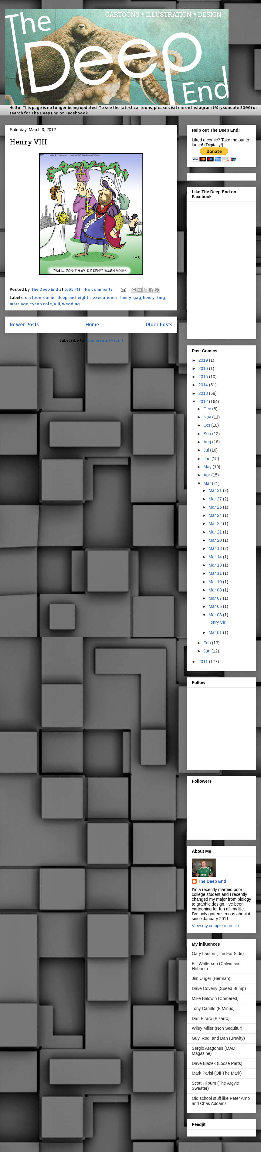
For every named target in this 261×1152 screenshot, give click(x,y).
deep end (66, 297)
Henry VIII (28, 141)
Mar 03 (215, 614)
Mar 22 (215, 523)
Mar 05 (215, 606)
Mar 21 (215, 532)
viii (57, 303)
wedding (71, 303)
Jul (206, 450)
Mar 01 (215, 632)
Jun (207, 458)
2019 (203, 360)
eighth (84, 297)
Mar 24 (215, 515)
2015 (203, 376)
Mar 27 (215, 498)
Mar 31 (215, 490)
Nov (207, 417)
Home (92, 324)
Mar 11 (215, 573)
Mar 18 (215, 548)
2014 (203, 384)
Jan (207, 651)
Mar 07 (215, 598)
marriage (19, 303)
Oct (207, 425)
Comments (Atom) (104, 340)
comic (49, 297)
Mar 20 (215, 540)
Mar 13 (215, 565)
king (161, 297)
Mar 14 (215, 556)
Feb (207, 642)
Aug (207, 441)
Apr (207, 475)
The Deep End (212, 881)
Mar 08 (215, 590)
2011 (203, 661)
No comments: (100, 289)
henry (149, 297)
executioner (105, 297)
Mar (207, 483)
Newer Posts (24, 324)
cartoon (33, 297)
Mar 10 (215, 581)
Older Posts (159, 324)
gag (137, 297)
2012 (203, 401)
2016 (203, 368)
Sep (207, 433)
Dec (207, 408)
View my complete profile (215, 925)
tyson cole (41, 303)
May (207, 466)
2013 (203, 393)
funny (125, 297)
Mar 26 (215, 507)
